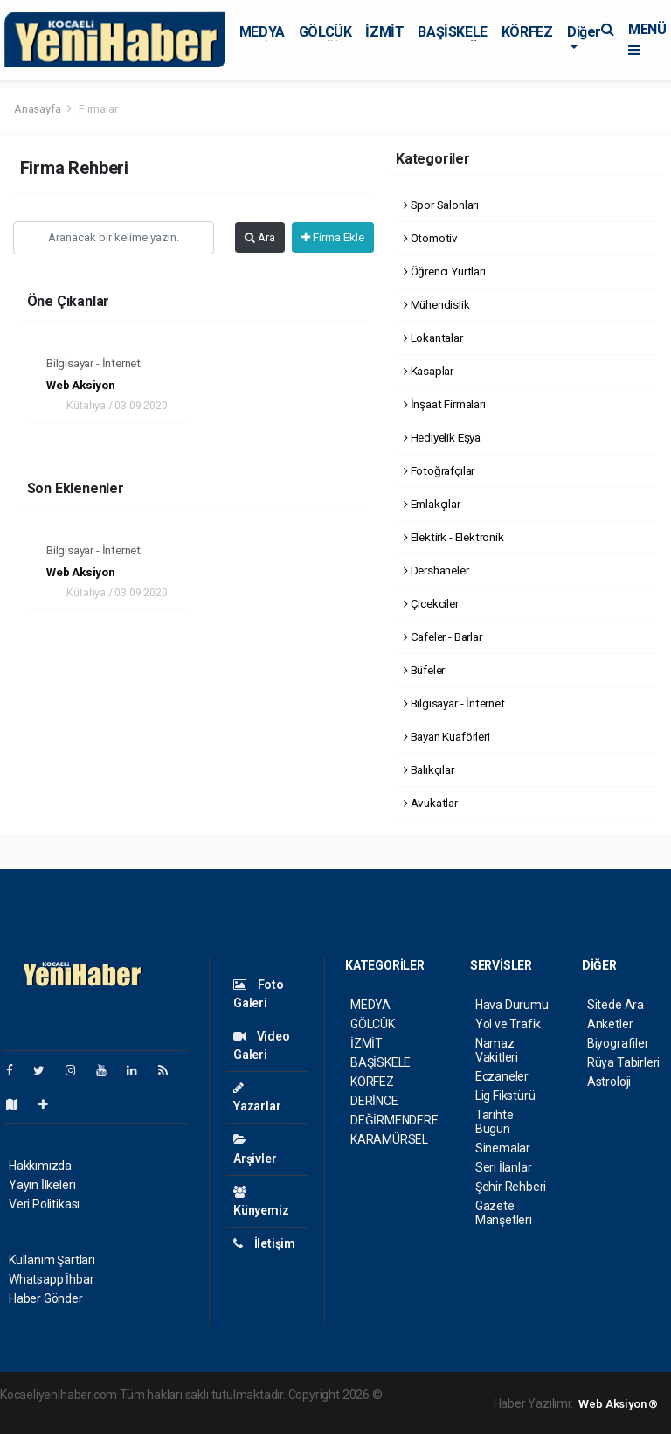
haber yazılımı (421, 1395)
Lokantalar (433, 338)
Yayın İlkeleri (42, 1185)
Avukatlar (431, 803)
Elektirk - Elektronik (454, 537)
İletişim (264, 1243)
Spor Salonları (441, 205)
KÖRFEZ (527, 32)
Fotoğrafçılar (439, 470)
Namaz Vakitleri (496, 1050)
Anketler (610, 1024)
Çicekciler (431, 603)
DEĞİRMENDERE (394, 1120)
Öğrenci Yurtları (445, 271)
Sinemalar (502, 1148)
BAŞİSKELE (452, 32)
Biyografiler (618, 1043)
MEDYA (262, 32)
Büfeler (424, 670)
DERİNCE (374, 1101)
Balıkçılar (429, 769)
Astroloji (609, 1082)
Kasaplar (428, 371)
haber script (244, 1413)
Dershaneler (436, 570)
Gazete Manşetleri (503, 1213)
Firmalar (98, 108)
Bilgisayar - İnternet (93, 363)
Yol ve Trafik (508, 1024)
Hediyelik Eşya (442, 437)
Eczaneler (502, 1076)
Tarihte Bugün (494, 1122)
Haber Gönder (46, 1298)
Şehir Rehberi (511, 1187)
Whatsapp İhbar (51, 1279)
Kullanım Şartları (52, 1260)
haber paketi (33, 1413)
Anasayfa (38, 108)
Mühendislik (437, 304)
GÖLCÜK (325, 32)
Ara (260, 237)
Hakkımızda (40, 1166)
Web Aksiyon (80, 385)
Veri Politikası (44, 1204)
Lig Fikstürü (505, 1096)
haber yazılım (174, 1413)
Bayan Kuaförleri (447, 736)
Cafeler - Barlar (443, 637)
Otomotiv (431, 238)
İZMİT (384, 32)
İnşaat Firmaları (445, 404)
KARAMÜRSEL (389, 1139)
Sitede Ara (615, 1005)
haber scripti (103, 1413)
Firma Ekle (332, 237)
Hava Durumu (512, 1005)
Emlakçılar (432, 504)
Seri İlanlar (503, 1167)
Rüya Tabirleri (623, 1062)
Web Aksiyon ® (618, 1403)
